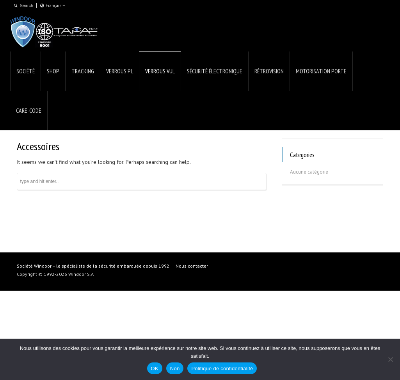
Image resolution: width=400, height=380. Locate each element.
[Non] (390, 359)
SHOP (53, 71)
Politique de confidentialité (222, 368)
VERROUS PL (119, 71)
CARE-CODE (28, 110)
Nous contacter (192, 266)
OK (154, 368)
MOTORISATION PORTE (321, 71)
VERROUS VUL (160, 71)
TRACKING (82, 71)
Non (175, 368)
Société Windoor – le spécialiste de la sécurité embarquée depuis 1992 (93, 266)
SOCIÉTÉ (25, 71)
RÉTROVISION (269, 71)
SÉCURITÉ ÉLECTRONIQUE (214, 71)
